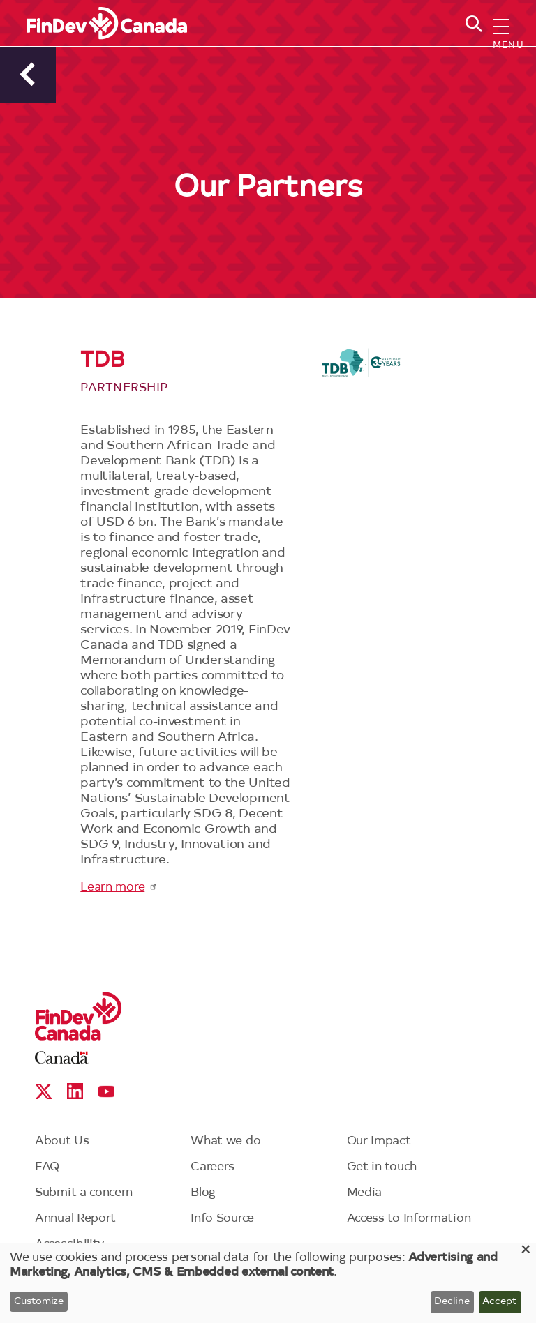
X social (43, 1091)
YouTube (106, 1091)
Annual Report (75, 1219)
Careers (212, 1167)
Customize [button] (39, 1302)
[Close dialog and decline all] (525, 1251)
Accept (499, 1302)
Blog (203, 1193)
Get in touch (382, 1167)
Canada (62, 1057)
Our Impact (379, 1141)
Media (364, 1193)
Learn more (119, 887)
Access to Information (409, 1219)
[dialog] (268, 1283)
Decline (452, 1302)
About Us (62, 1141)
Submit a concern (84, 1193)
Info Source (222, 1219)
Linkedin (75, 1091)
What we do (225, 1141)
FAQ (47, 1167)
